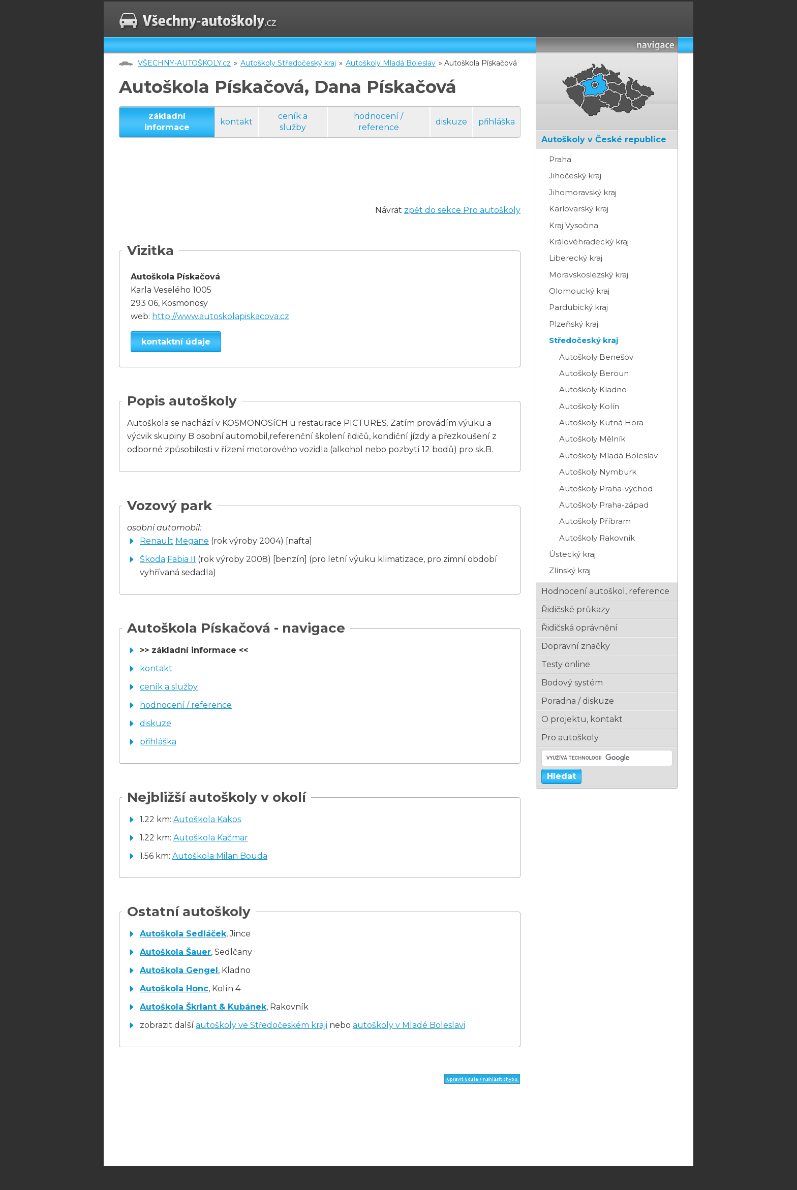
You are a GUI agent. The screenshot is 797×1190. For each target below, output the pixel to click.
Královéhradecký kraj (589, 241)
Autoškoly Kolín (589, 406)
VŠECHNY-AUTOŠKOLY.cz (184, 63)
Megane (192, 541)
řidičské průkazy (575, 609)
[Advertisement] (304, 181)
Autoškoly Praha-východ (606, 488)
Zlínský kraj (570, 570)
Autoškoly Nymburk (597, 472)
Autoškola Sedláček (183, 933)
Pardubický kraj (578, 307)
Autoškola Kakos (207, 819)
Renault (156, 541)
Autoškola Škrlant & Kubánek (203, 1007)
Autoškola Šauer (175, 952)
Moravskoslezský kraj (588, 274)
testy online (565, 664)
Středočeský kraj (583, 340)
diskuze (451, 122)
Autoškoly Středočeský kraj (288, 63)
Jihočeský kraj (575, 175)
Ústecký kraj (572, 554)
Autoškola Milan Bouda (219, 856)
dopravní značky (575, 646)
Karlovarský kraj (578, 208)
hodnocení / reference (378, 121)
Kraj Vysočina (573, 225)
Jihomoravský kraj (583, 192)
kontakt (236, 122)
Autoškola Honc (174, 988)
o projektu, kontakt (582, 719)
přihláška (496, 122)
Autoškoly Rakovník (597, 538)
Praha (560, 159)
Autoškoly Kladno (593, 389)
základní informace (167, 121)
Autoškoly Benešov (596, 357)
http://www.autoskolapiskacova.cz (220, 316)
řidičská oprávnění (579, 628)
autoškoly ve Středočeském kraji (261, 1025)
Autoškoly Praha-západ (604, 505)
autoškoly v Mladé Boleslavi (409, 1025)
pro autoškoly (570, 737)
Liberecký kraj (575, 258)
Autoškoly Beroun (594, 373)
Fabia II (181, 559)
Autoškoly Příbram (595, 521)
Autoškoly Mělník (592, 439)
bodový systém (572, 682)
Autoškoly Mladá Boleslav (391, 63)
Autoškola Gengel (179, 970)
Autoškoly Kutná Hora (601, 422)
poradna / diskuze (577, 701)
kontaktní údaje (175, 342)
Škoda (152, 559)
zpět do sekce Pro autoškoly (462, 210)
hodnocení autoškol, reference (605, 591)
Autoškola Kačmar (210, 837)
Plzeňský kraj (573, 324)
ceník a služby (293, 121)
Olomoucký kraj (579, 291)
